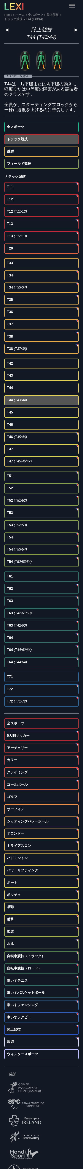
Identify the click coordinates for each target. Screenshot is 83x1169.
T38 (10, 336)
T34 (10, 275)
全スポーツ (15, 127)
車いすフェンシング (22, 1005)
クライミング (17, 772)
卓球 (10, 907)
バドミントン (17, 858)
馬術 (10, 1042)
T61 (10, 576)
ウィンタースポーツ (22, 1054)
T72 (10, 689)
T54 (10, 537)
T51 (10, 476)
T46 (10, 424)
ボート (12, 882)
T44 (10, 388)
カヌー (12, 760)
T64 (10, 638)
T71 (10, 677)
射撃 (10, 919)
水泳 (10, 944)
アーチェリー (17, 748)
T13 (10, 224)
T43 (10, 375)
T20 (10, 248)
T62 (10, 588)
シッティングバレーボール (27, 821)
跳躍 (10, 151)
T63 (10, 601)
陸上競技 (41, 30)
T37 (10, 324)
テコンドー (15, 833)
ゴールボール (17, 784)
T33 (10, 263)
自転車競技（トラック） (26, 956)
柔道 (10, 931)
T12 (10, 199)
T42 (10, 363)
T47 (10, 449)
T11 (10, 187)
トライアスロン (19, 845)
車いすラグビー (19, 1017)
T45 (10, 412)
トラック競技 (17, 139)
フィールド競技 (19, 163)
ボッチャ (14, 895)
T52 (10, 488)
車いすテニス (17, 980)
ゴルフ (12, 797)
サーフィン (15, 809)
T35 (10, 299)
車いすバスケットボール (26, 992)
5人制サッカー (18, 735)
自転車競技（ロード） (24, 968)
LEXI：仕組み (19, 76)
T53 (10, 513)
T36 (10, 312)
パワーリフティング (22, 870)
